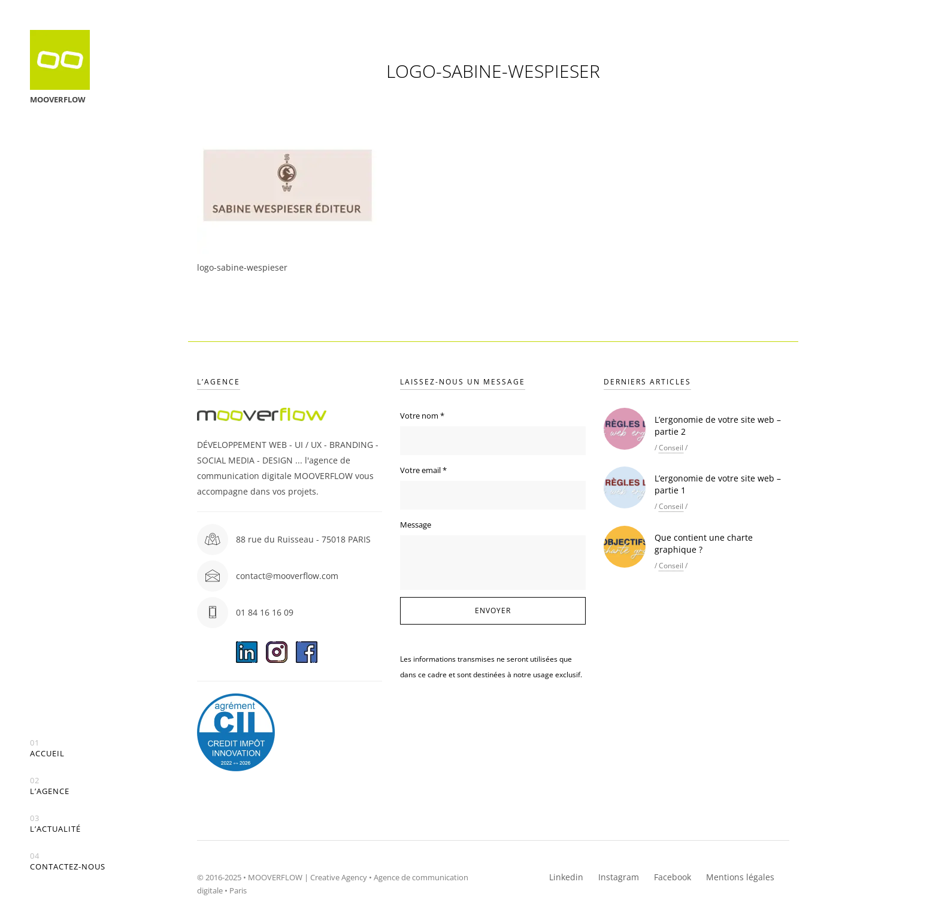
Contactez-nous (67, 861)
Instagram (618, 877)
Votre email (423, 470)
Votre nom (422, 415)
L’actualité (55, 824)
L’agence (49, 786)
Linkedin (566, 877)
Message (415, 524)
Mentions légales (740, 877)
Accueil (47, 748)
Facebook (672, 877)
